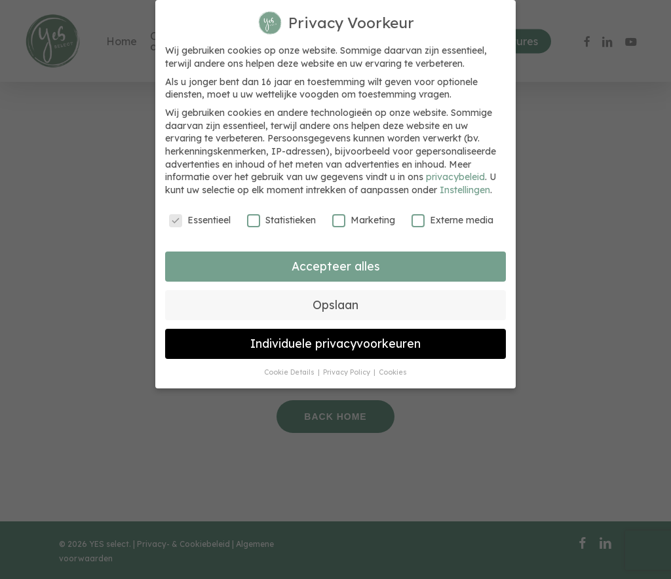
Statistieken (281, 220)
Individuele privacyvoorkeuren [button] (335, 343)
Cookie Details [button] (290, 372)
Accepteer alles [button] (336, 266)
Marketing (363, 220)
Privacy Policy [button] (347, 372)
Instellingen (465, 190)
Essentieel (200, 220)
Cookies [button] (393, 372)
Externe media (452, 220)
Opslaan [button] (335, 304)
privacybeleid (455, 177)
